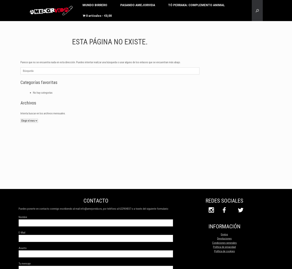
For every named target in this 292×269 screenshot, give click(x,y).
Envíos (224, 234)
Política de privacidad (224, 247)
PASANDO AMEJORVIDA (137, 5)
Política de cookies (224, 251)
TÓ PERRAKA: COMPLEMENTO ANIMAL (196, 5)
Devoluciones (224, 238)
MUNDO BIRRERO (94, 5)
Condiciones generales (224, 243)
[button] (257, 10)
